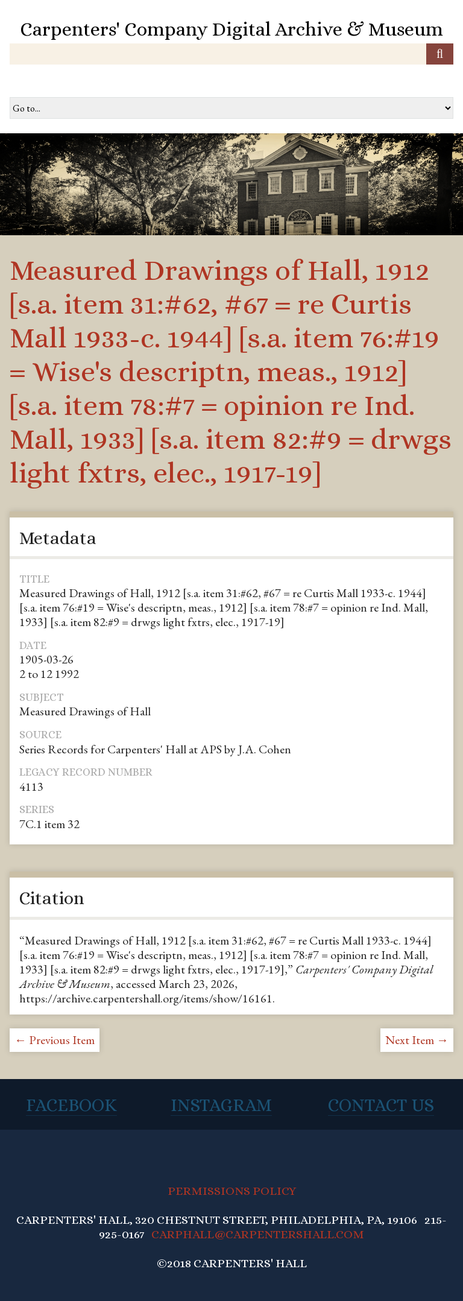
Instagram (221, 1105)
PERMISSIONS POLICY (232, 1191)
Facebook (71, 1105)
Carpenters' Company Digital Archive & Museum (231, 29)
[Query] (231, 54)
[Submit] (439, 54)
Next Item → (417, 1040)
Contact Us (381, 1105)
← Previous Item (54, 1040)
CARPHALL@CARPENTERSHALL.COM (257, 1234)
